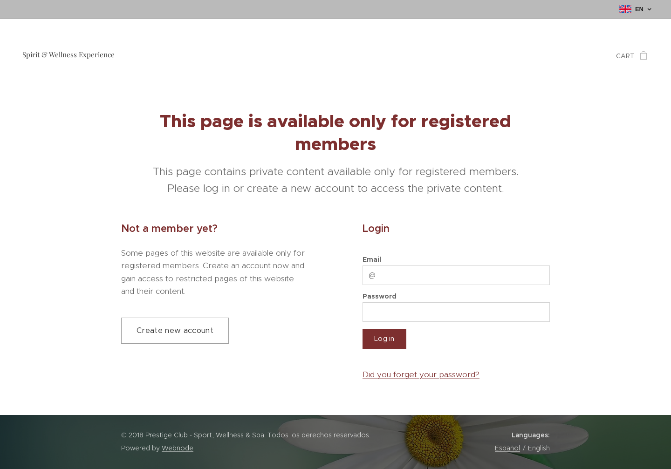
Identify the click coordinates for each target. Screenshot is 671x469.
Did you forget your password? (421, 374)
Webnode (177, 448)
